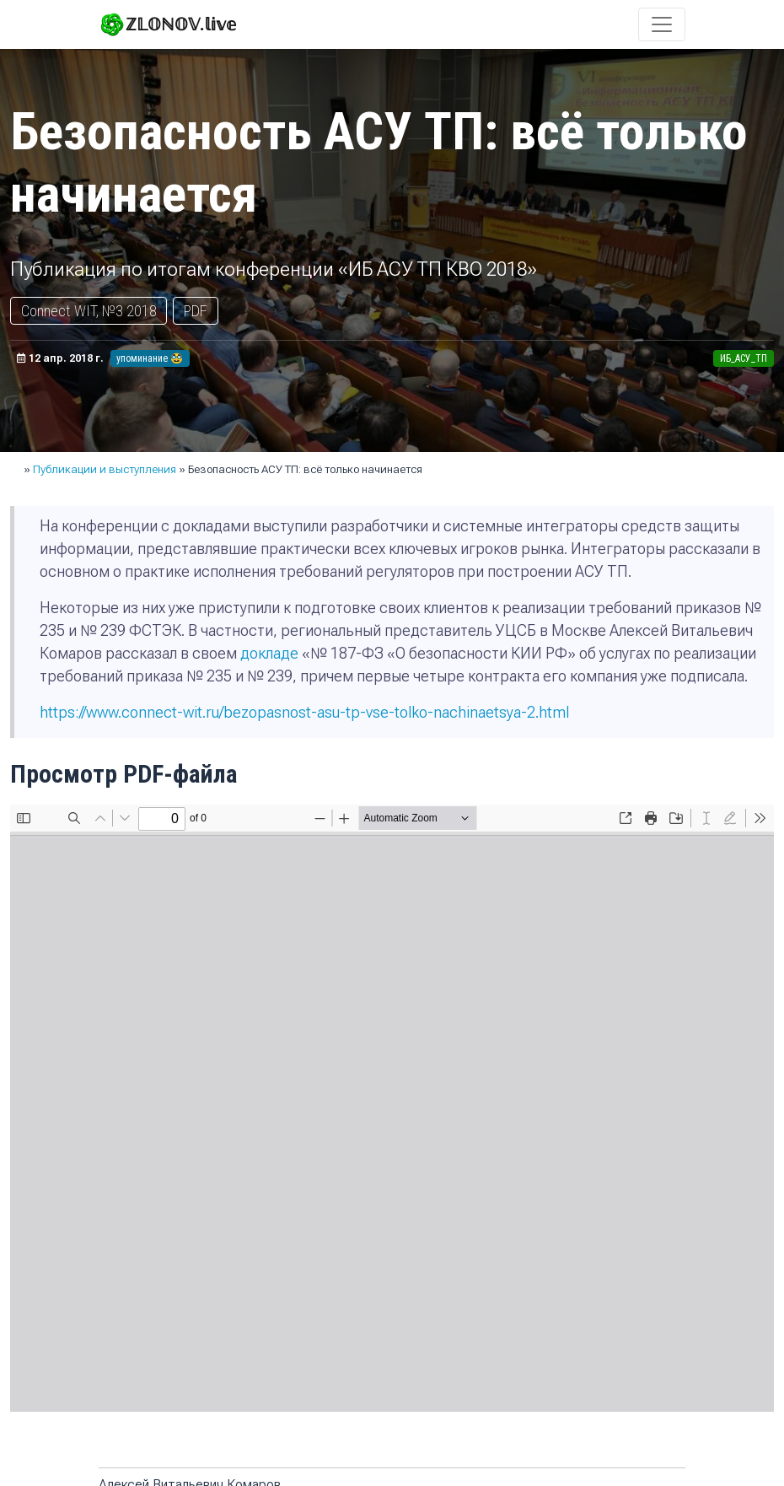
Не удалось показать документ (392, 1108)
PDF (195, 311)
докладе (269, 653)
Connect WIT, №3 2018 (89, 311)
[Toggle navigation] (661, 24)
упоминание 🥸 (149, 358)
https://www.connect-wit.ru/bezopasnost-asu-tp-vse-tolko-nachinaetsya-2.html (304, 712)
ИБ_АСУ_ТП (743, 358)
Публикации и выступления (104, 469)
